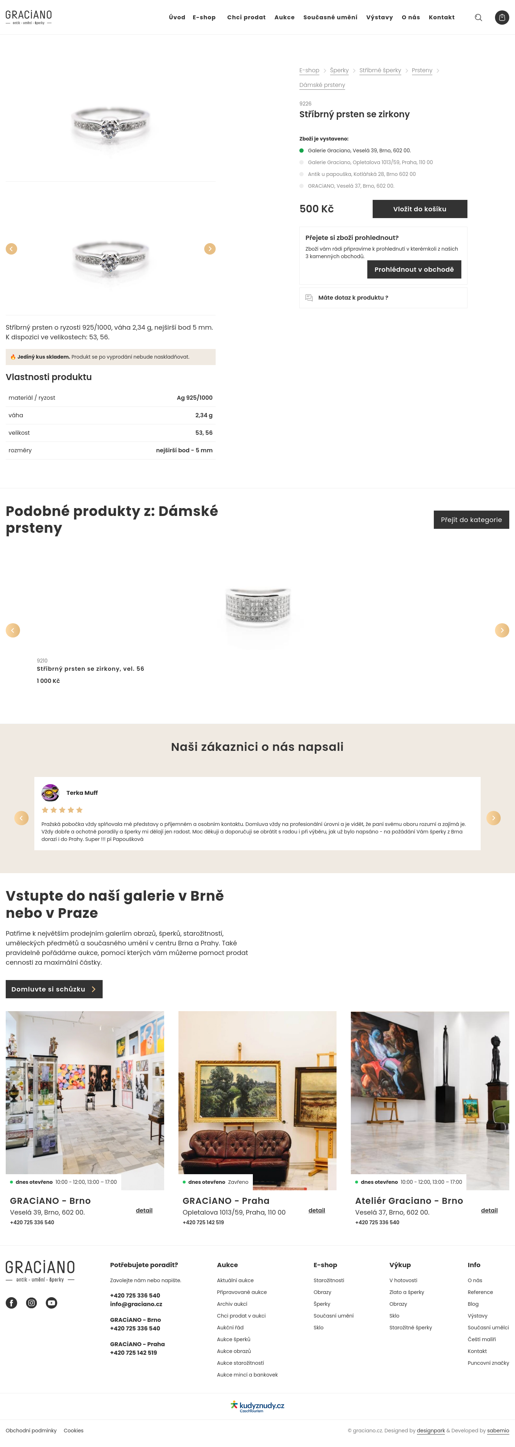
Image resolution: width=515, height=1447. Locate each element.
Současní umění (334, 1320)
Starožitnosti (329, 1285)
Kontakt (442, 17)
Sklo (319, 1332)
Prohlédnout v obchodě (414, 269)
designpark (431, 1435)
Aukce (285, 17)
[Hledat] (478, 17)
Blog (473, 1309)
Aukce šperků (233, 1344)
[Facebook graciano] (11, 1308)
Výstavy (379, 17)
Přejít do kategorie (471, 519)
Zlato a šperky (406, 1297)
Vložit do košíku (420, 209)
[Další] (210, 249)
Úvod (177, 17)
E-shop (204, 17)
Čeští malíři (482, 1344)
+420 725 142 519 (203, 1227)
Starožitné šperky (410, 1332)
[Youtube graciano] (51, 1308)
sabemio (498, 1435)
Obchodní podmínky (31, 1435)
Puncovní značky (488, 1368)
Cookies (73, 1435)
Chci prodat (246, 17)
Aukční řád (230, 1332)
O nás (411, 17)
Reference (480, 1297)
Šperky (339, 70)
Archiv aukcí (232, 1309)
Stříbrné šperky (380, 70)
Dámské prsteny (322, 85)
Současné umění (331, 17)
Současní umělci (488, 1332)
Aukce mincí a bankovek (247, 1379)
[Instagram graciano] (31, 1308)
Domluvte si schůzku (54, 994)
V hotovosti (403, 1285)
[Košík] (502, 17)
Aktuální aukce (235, 1285)
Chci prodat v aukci (241, 1320)
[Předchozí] (11, 249)
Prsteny (422, 70)
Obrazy (322, 1297)
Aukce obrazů (234, 1356)
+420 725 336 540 (32, 1227)
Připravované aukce (242, 1297)
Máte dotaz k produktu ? (346, 298)
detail (144, 1215)
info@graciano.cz (136, 1309)
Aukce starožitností (240, 1368)
